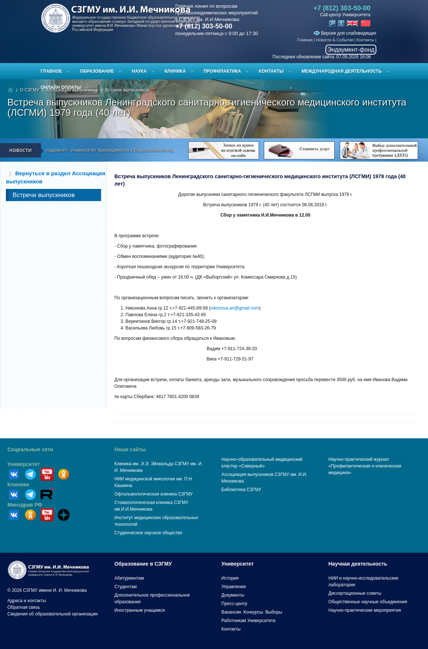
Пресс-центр (234, 603)
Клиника (175, 71)
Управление (233, 586)
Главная (305, 40)
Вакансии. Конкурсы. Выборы (251, 612)
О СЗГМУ (29, 90)
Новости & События (334, 40)
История (230, 578)
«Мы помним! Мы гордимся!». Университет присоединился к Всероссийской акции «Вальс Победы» (118, 150)
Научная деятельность (357, 564)
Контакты (365, 40)
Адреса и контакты (26, 600)
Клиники (18, 484)
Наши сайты (130, 449)
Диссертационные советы (355, 593)
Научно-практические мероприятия (364, 610)
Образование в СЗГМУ (143, 564)
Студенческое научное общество (148, 532)
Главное (51, 71)
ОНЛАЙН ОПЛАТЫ (61, 87)
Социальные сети (30, 449)
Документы (232, 595)
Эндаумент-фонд (350, 49)
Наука (139, 71)
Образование (97, 71)
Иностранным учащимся (139, 610)
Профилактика (222, 71)
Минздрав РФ (24, 505)
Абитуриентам (129, 578)
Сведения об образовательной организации (52, 614)
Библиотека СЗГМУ (241, 489)
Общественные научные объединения (367, 601)
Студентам (125, 586)
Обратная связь (23, 607)
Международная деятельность (341, 71)
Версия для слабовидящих (345, 33)
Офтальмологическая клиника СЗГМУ (153, 494)
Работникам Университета (248, 620)
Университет (23, 464)
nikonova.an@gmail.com (235, 308)
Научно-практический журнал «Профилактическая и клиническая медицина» (364, 466)
